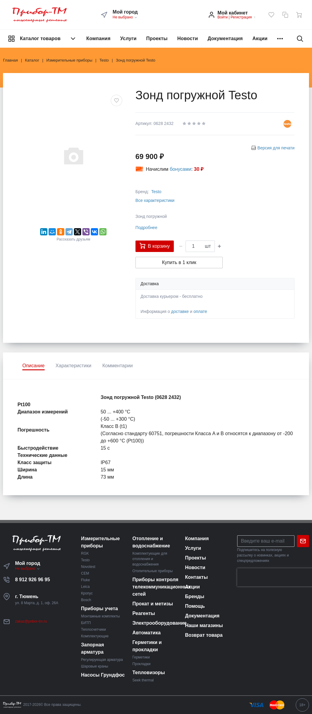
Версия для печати (275, 147)
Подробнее (146, 227)
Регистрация (241, 17)
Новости (187, 38)
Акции (260, 38)
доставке (180, 311)
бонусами (180, 169)
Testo (156, 191)
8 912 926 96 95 (32, 579)
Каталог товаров (42, 38)
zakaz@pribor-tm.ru (31, 621)
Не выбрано (125, 17)
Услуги (128, 38)
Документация (225, 38)
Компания (98, 38)
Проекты (157, 38)
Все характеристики (154, 200)
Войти (223, 17)
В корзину (154, 246)
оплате (200, 311)
